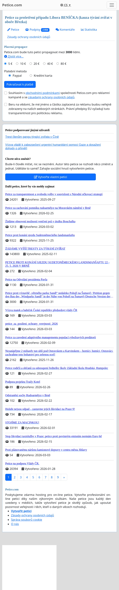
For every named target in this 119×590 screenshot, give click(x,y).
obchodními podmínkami (43, 93)
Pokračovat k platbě (20, 84)
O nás (15, 524)
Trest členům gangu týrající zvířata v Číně (32, 136)
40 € (50, 64)
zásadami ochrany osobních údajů (51, 97)
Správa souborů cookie (26, 520)
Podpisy (37, 30)
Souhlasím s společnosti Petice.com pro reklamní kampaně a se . (59, 95)
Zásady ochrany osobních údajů (28, 37)
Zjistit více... (14, 56)
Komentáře (65, 30)
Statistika (89, 30)
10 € (23, 64)
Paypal (17, 76)
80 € (63, 64)
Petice (13, 30)
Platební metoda (15, 71)
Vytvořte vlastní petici (50, 177)
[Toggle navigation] (112, 5)
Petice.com (12, 5)
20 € (36, 64)
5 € (10, 64)
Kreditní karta (43, 76)
